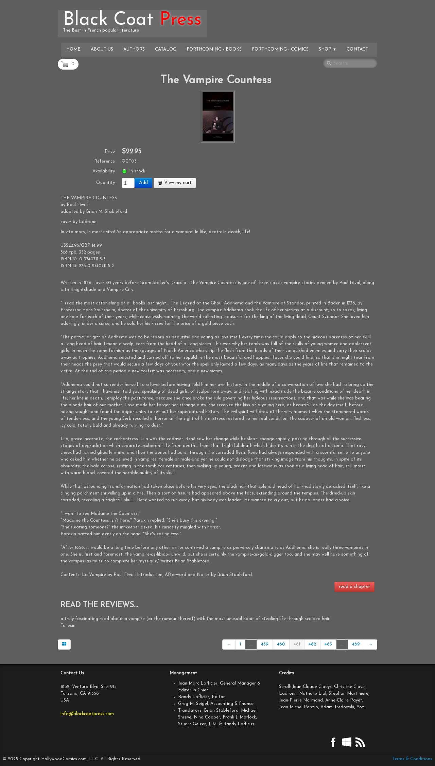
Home (73, 49)
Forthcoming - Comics (280, 49)
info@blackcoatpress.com (87, 714)
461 (297, 644)
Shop (327, 49)
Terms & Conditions (412, 759)
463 (328, 644)
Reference (104, 161)
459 (264, 644)
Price (110, 151)
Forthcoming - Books (214, 49)
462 (312, 644)
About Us (102, 49)
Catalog (165, 49)
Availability (103, 171)
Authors (134, 49)
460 (281, 644)
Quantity (105, 183)
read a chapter (354, 586)
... (251, 644)
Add (143, 182)
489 (356, 644)
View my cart (175, 182)
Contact (357, 49)
